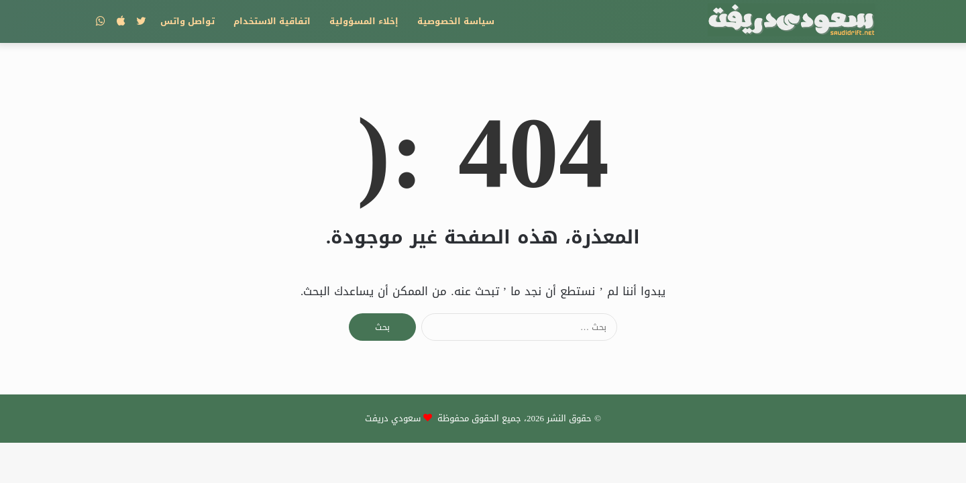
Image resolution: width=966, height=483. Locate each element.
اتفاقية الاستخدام (272, 21)
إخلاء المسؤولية (363, 21)
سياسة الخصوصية (455, 21)
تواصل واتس (187, 21)
